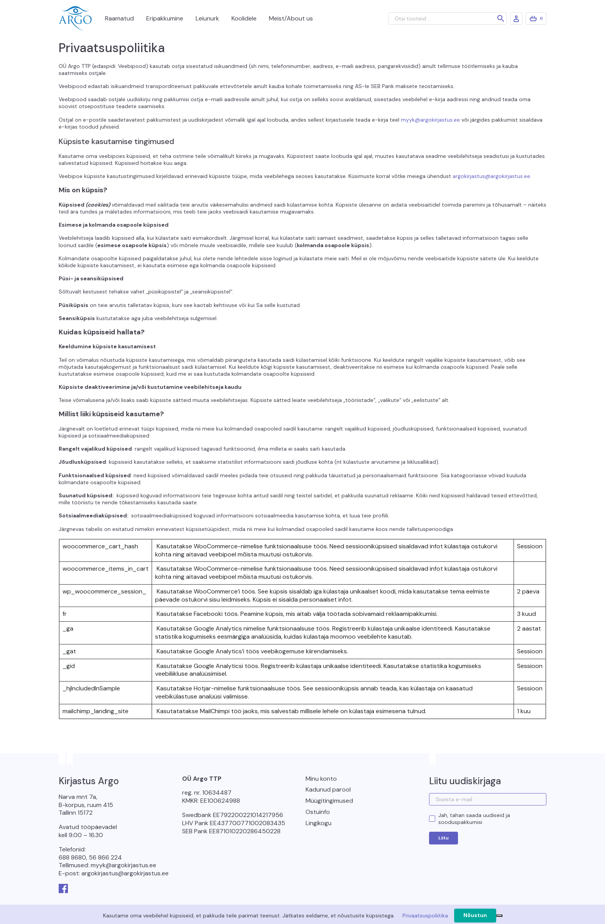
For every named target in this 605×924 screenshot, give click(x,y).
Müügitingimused (329, 801)
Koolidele (244, 18)
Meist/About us (291, 18)
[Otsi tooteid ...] (447, 18)
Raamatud (119, 18)
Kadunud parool (328, 789)
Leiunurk (207, 18)
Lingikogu (318, 823)
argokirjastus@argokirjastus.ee (491, 176)
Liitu (443, 838)
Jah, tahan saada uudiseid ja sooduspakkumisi (474, 819)
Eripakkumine (164, 18)
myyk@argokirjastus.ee (430, 119)
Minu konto (321, 779)
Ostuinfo (318, 812)
